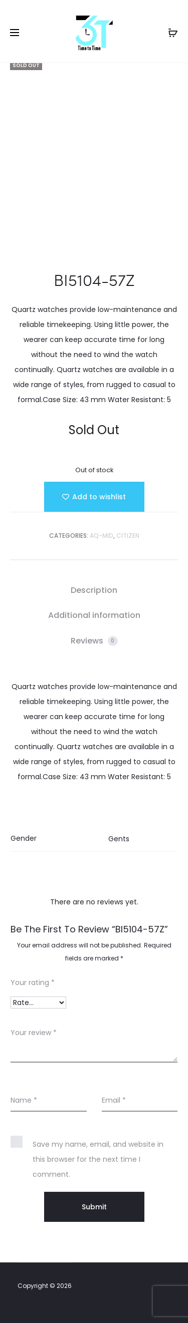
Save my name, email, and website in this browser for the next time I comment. (98, 1159)
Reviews (94, 640)
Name (24, 1100)
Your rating (33, 982)
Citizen (127, 535)
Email (114, 1100)
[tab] (94, 590)
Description (94, 590)
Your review (34, 1033)
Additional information (94, 615)
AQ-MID (101, 535)
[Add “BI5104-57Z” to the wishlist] (94, 497)
